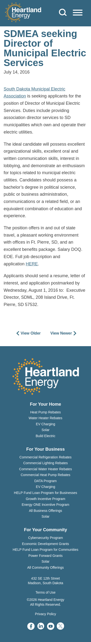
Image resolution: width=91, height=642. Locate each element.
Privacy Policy (45, 614)
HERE (32, 263)
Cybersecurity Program (45, 538)
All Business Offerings (45, 511)
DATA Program (45, 481)
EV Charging (45, 424)
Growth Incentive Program (45, 499)
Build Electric (45, 436)
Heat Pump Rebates (45, 412)
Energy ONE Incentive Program (45, 505)
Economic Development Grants (45, 544)
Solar (45, 430)
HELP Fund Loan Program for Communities (45, 550)
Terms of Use (45, 592)
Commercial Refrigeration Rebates (45, 457)
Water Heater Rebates (45, 418)
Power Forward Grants (45, 556)
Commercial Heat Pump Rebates (45, 475)
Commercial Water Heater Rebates (45, 469)
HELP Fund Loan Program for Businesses (45, 493)
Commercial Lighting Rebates (45, 463)
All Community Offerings (45, 567)
